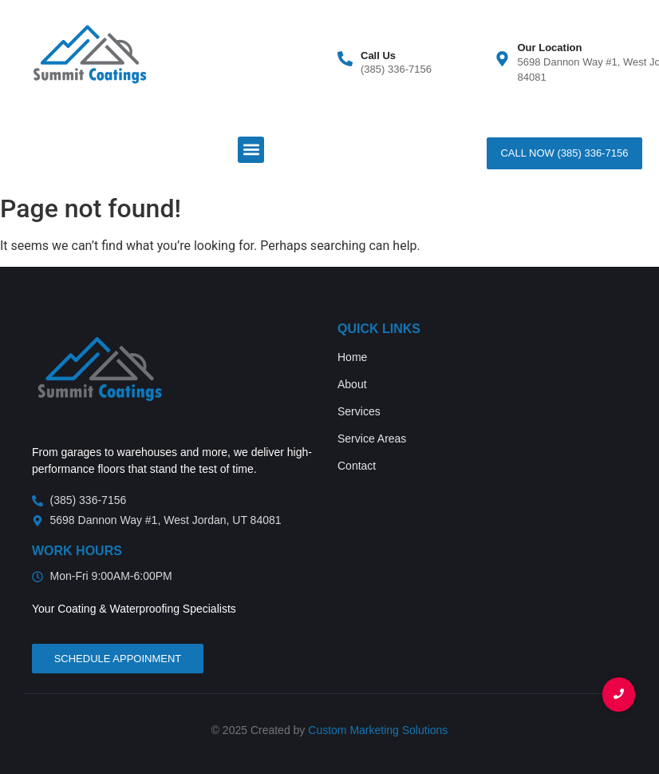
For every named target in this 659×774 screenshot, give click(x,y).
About (352, 384)
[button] (251, 150)
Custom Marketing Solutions (378, 730)
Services (359, 411)
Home (352, 357)
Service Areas (371, 438)
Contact (356, 465)
